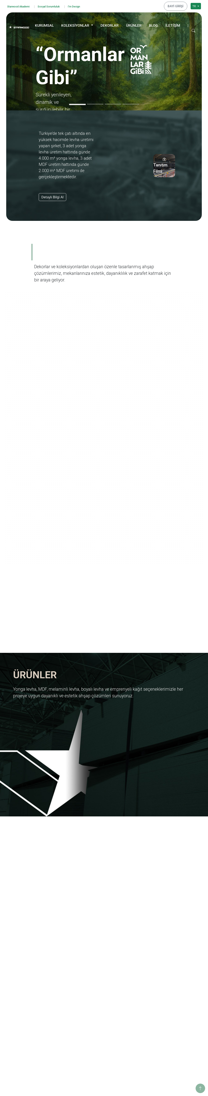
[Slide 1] (77, 103)
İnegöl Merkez (179, 1024)
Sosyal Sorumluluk (55, 6)
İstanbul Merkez (180, 1041)
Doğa (133, 1003)
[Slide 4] (131, 103)
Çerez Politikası (22, 1024)
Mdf (93, 980)
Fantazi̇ (95, 1037)
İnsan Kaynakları (62, 1014)
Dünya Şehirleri (140, 1046)
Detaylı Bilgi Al (52, 196)
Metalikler (137, 1041)
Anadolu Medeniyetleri (145, 1008)
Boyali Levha (99, 991)
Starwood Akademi (20, 6)
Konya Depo (178, 1057)
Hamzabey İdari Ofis (183, 1030)
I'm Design (84, 6)
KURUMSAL (44, 24)
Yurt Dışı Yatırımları (64, 997)
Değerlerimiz (60, 980)
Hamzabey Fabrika (182, 1035)
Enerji (173, 990)
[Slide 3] (113, 103)
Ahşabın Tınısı (139, 1014)
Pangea (135, 997)
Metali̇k (96, 1053)
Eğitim (174, 979)
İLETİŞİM (172, 24)
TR (194, 5)
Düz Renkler (99, 1048)
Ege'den (135, 986)
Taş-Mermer (99, 1031)
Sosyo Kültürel (179, 996)
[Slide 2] (95, 103)
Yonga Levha (99, 975)
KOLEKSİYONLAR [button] (75, 24)
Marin (134, 991)
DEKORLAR (110, 24)
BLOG (153, 24)
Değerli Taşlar (139, 1035)
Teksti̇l (95, 1043)
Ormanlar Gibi (139, 975)
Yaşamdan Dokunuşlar (145, 1019)
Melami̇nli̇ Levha (102, 986)
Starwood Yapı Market (66, 1003)
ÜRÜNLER (134, 24)
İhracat (56, 991)
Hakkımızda (59, 975)
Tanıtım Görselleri (63, 1008)
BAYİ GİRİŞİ (177, 6)
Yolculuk (135, 980)
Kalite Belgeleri (61, 986)
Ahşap (95, 1026)
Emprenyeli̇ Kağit (102, 997)
